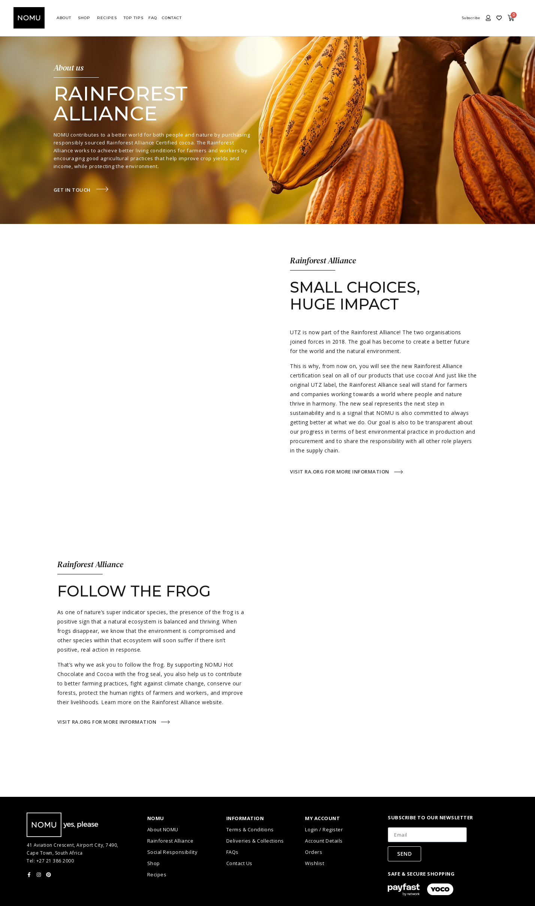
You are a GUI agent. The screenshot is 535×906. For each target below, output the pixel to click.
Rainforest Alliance (170, 840)
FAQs (232, 852)
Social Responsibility (172, 852)
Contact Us (239, 863)
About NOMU (162, 829)
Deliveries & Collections (255, 840)
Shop (153, 863)
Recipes (157, 874)
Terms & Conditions (250, 829)
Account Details (324, 840)
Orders (313, 852)
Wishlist (314, 863)
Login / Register (324, 829)
